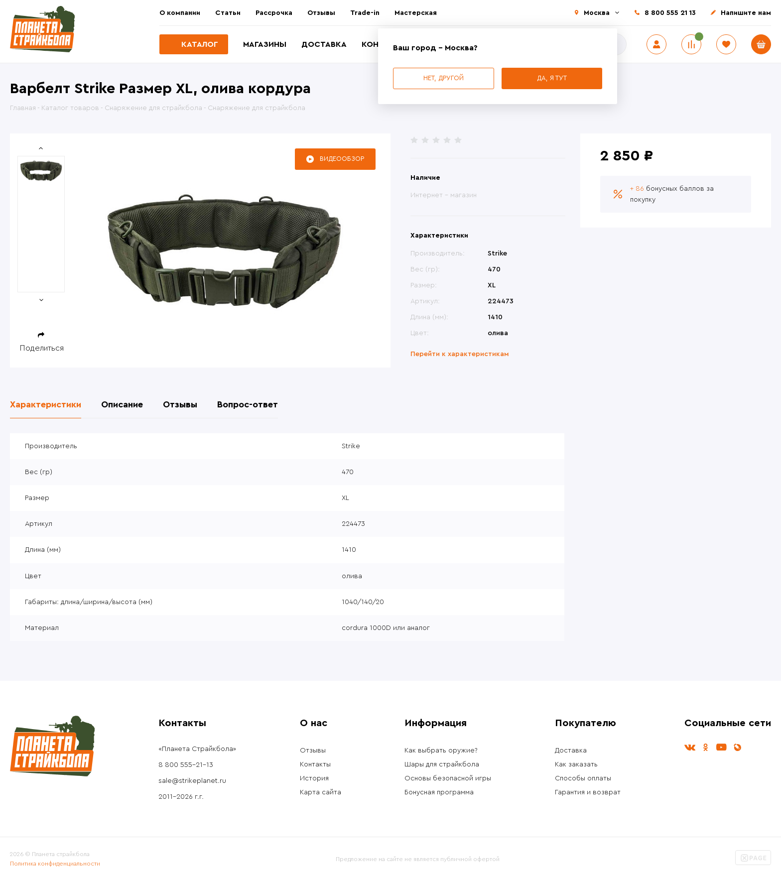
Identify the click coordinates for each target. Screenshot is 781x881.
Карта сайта (320, 792)
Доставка (324, 44)
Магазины (264, 44)
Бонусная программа (439, 792)
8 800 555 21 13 (670, 12)
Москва (597, 12)
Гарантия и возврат (588, 792)
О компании (179, 12)
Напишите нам (746, 12)
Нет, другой (443, 78)
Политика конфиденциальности (55, 864)
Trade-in (365, 12)
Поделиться (42, 348)
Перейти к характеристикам (459, 354)
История (314, 778)
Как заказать (576, 764)
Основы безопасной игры (447, 778)
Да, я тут (552, 78)
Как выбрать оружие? (441, 750)
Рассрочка (274, 12)
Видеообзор (342, 158)
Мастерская (415, 12)
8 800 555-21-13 (185, 764)
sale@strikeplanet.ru (192, 780)
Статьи (228, 12)
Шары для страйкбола (441, 764)
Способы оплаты (583, 778)
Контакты (315, 764)
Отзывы (321, 12)
